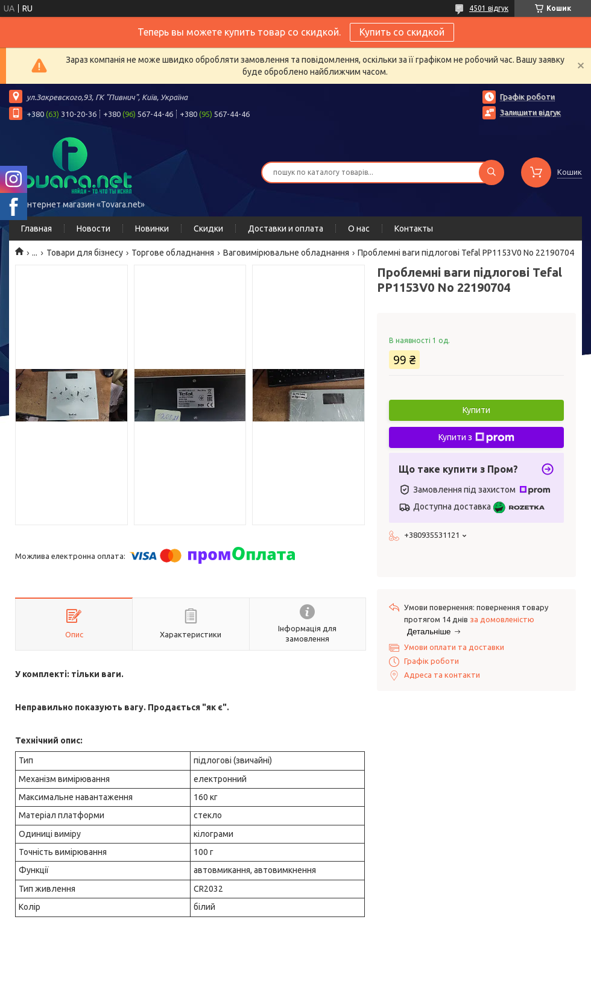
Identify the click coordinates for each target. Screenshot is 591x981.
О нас (359, 228)
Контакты (413, 228)
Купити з (476, 437)
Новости (93, 228)
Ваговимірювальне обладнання (286, 252)
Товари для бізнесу (84, 252)
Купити (476, 410)
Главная (36, 228)
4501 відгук (488, 8)
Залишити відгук (530, 112)
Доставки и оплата (285, 228)
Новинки (152, 228)
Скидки (208, 228)
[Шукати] (491, 172)
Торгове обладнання (172, 252)
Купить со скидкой (401, 32)
